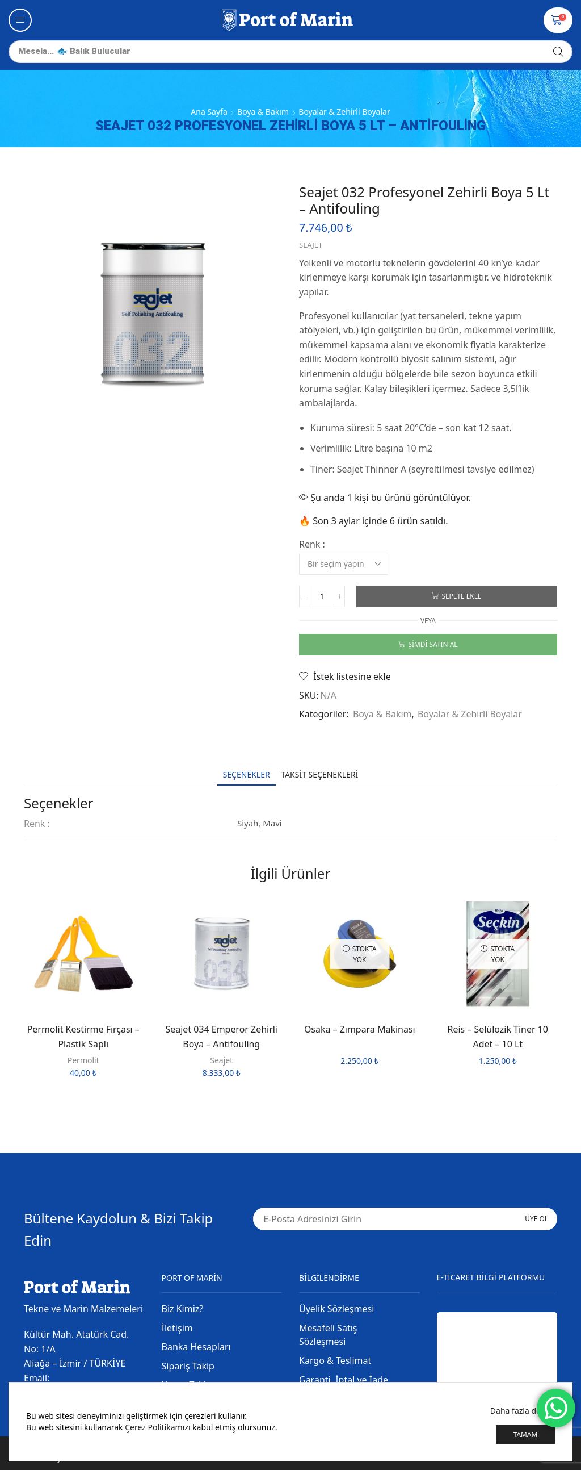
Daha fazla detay (521, 1410)
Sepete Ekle (461, 595)
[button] (20, 20)
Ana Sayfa (209, 111)
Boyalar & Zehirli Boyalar (344, 111)
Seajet (310, 245)
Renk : (312, 544)
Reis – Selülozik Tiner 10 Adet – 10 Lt (498, 1036)
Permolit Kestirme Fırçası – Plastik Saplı (83, 1036)
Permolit (83, 1060)
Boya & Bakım (263, 111)
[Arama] (558, 51)
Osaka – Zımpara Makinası (359, 1029)
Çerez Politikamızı (157, 1427)
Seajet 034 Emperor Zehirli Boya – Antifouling (221, 1036)
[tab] (246, 774)
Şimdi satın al (432, 644)
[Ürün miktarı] (322, 596)
